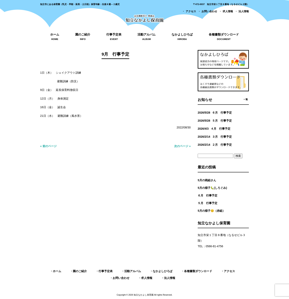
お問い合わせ (209, 11)
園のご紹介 (80, 271)
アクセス (191, 11)
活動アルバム (132, 271)
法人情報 (243, 11)
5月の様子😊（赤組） (211, 210)
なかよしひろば (162, 271)
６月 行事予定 (207, 195)
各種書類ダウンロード (198, 271)
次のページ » (182, 146)
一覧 (245, 99)
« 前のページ (48, 146)
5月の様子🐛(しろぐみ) (212, 187)
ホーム (57, 271)
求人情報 (228, 11)
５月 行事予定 (207, 203)
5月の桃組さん (207, 180)
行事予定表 (106, 271)
